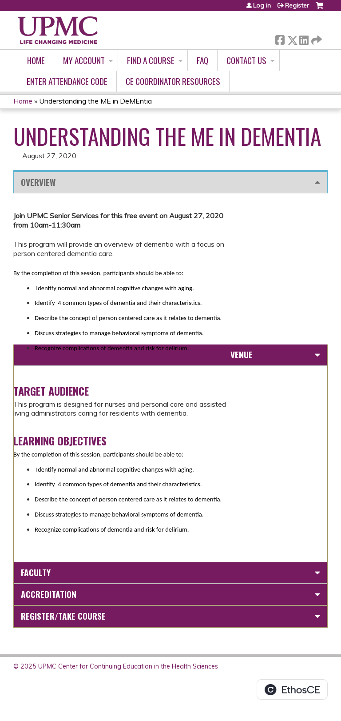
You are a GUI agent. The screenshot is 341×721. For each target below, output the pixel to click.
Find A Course (150, 60)
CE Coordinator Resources (173, 81)
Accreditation (48, 594)
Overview (38, 182)
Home (36, 60)
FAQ (202, 60)
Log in (262, 5)
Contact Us (246, 60)
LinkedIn (303, 38)
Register (297, 5)
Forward (315, 38)
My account (84, 60)
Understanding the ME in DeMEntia (95, 100)
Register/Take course (63, 615)
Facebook (279, 38)
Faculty (36, 572)
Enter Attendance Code (67, 81)
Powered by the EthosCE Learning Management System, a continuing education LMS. (292, 689)
